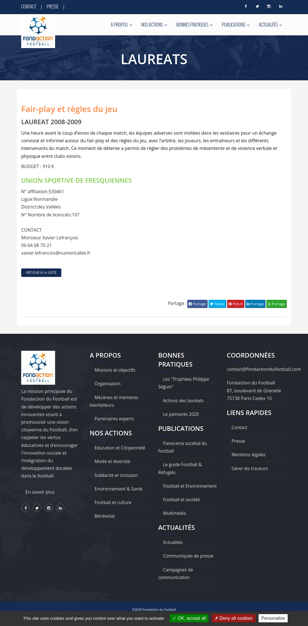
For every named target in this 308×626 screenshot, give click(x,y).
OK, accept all (189, 618)
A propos (121, 24)
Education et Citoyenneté (121, 448)
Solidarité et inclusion (117, 475)
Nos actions (154, 24)
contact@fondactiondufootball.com (264, 369)
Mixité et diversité (113, 462)
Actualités (270, 24)
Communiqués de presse (189, 564)
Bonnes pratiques (194, 24)
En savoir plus (40, 492)
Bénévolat (105, 516)
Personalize (273, 618)
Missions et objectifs (116, 370)
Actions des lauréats (184, 400)
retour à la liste (41, 272)
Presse (52, 6)
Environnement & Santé (120, 489)
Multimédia (175, 521)
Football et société (182, 507)
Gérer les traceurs (250, 468)
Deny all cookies (234, 618)
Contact (28, 6)
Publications (236, 24)
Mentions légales (249, 455)
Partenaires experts (115, 419)
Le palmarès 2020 (181, 414)
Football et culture (114, 503)
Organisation (108, 384)
